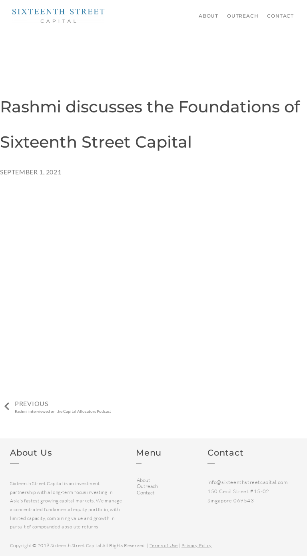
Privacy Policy (196, 545)
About (208, 16)
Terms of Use (164, 545)
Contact (280, 16)
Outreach (242, 16)
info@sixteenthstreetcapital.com (247, 482)
